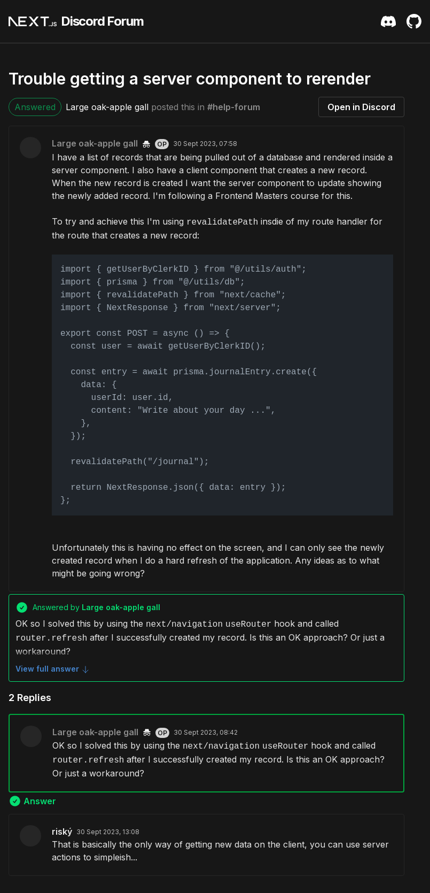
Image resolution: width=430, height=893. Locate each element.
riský (62, 831)
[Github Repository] (413, 21)
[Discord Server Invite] (388, 21)
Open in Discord (361, 107)
